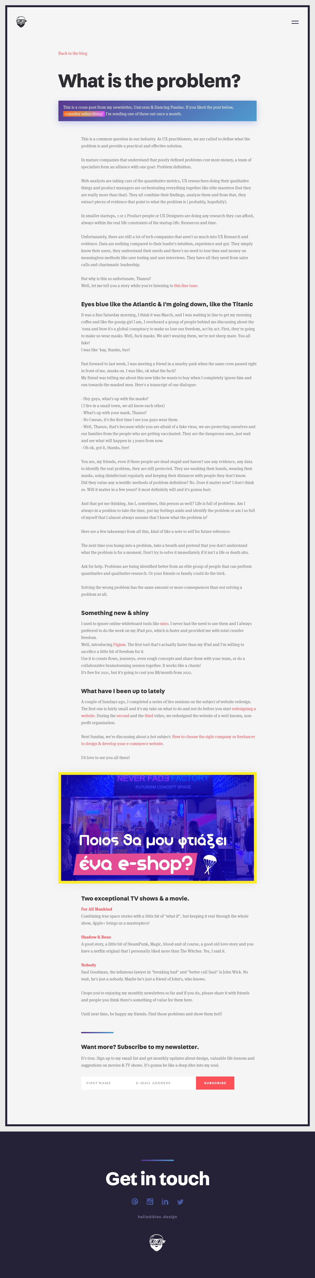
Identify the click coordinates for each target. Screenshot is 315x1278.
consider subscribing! (84, 114)
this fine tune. (186, 285)
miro (164, 623)
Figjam (119, 644)
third (149, 715)
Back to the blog (72, 53)
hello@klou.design (157, 1216)
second (123, 715)
